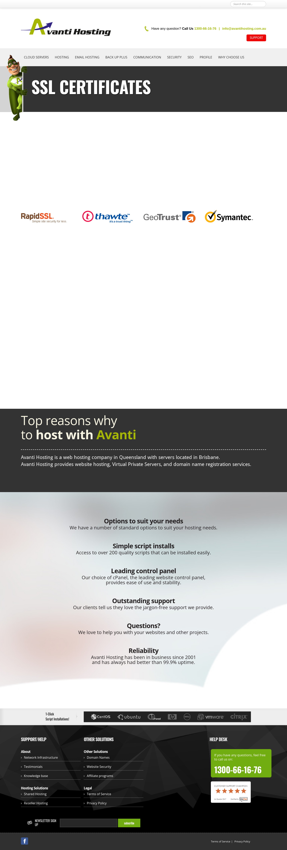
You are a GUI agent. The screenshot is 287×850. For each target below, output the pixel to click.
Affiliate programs (100, 776)
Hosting (62, 57)
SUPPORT (256, 38)
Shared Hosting (35, 794)
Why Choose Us (231, 57)
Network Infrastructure (41, 757)
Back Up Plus (116, 57)
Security (174, 57)
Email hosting (87, 57)
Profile (206, 57)
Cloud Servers (36, 57)
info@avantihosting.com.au (244, 29)
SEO (191, 57)
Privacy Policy (96, 803)
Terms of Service (99, 794)
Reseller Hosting (36, 803)
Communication (147, 57)
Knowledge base (36, 776)
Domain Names (98, 757)
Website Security (99, 766)
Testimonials (33, 766)
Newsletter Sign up (45, 823)
